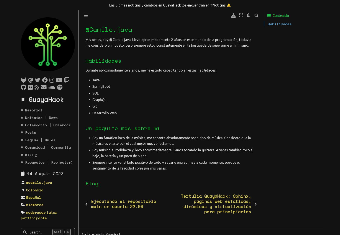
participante (34, 218)
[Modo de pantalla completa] (241, 15)
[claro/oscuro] (249, 15)
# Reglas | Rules (38, 140)
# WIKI (27, 155)
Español (33, 197)
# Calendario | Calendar (46, 125)
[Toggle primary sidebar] (85, 15)
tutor (51, 212)
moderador (36, 212)
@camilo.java (39, 182)
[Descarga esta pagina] (233, 15)
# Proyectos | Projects (45, 162)
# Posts (28, 132)
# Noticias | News (39, 117)
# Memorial (31, 110)
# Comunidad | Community (46, 147)
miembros (34, 204)
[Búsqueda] (256, 15)
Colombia (34, 190)
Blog (271, 37)
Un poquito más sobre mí (292, 30)
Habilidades (280, 24)
